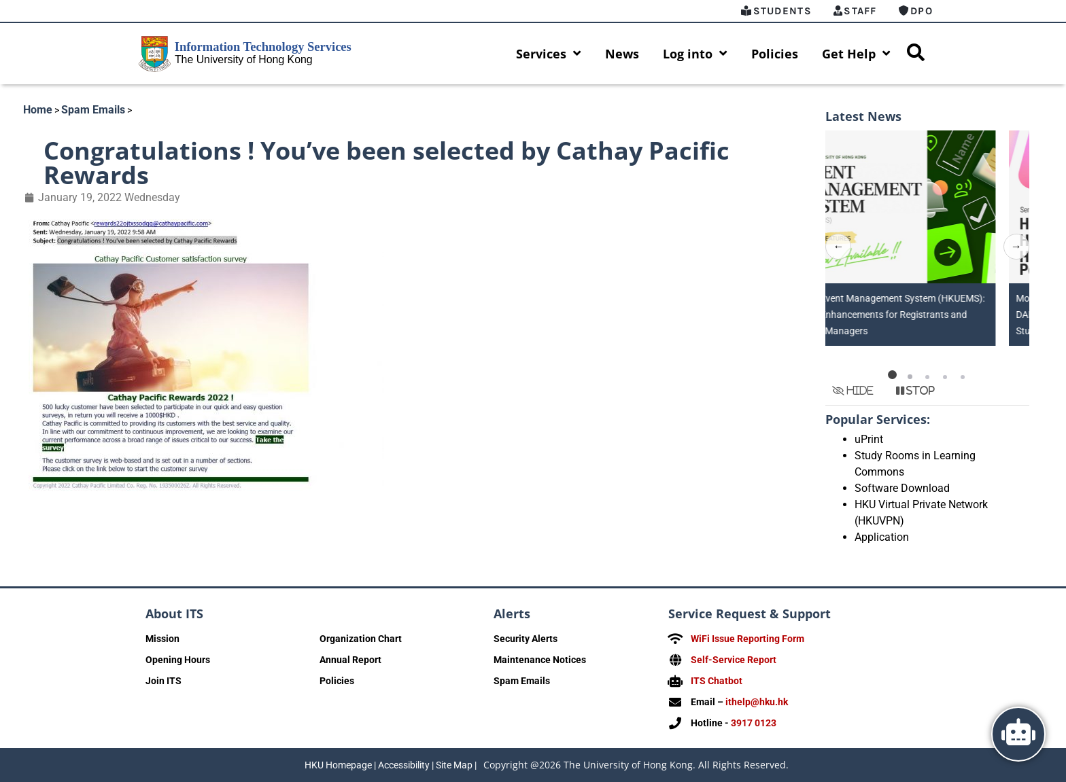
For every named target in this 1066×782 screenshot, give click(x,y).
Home (37, 109)
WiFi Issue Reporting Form (747, 638)
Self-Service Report (733, 659)
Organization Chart (361, 638)
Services (548, 53)
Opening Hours (177, 659)
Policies (774, 54)
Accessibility (404, 765)
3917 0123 (753, 722)
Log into (695, 53)
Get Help (856, 53)
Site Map (454, 765)
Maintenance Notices (540, 659)
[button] (892, 374)
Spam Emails (93, 109)
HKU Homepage (338, 765)
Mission (162, 638)
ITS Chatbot (716, 680)
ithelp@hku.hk (756, 701)
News (622, 54)
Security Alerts (525, 638)
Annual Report (350, 659)
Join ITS (163, 680)
